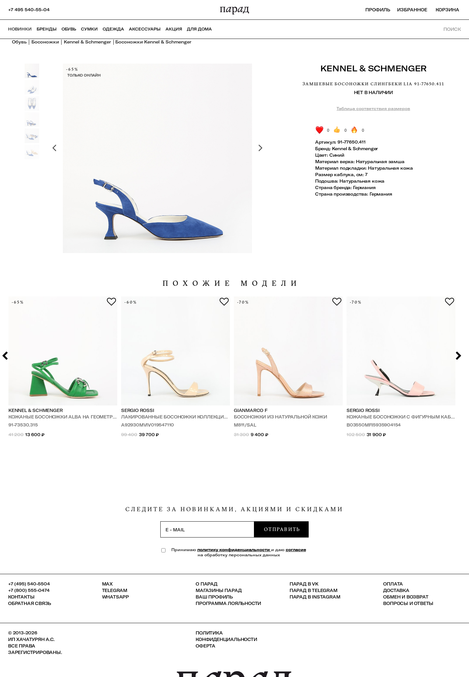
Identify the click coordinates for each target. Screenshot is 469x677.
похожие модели (232, 283)
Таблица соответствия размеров (373, 108)
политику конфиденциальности (234, 549)
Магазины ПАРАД (218, 590)
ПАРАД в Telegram (313, 590)
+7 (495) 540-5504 (29, 583)
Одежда (113, 29)
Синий (336, 155)
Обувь (69, 29)
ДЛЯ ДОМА (199, 29)
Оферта (205, 645)
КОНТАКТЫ (21, 596)
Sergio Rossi (137, 410)
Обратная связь (29, 603)
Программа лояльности (228, 603)
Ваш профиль (214, 596)
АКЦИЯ (174, 29)
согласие (296, 549)
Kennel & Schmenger (373, 68)
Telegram (114, 590)
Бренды (47, 29)
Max (107, 583)
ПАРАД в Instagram (315, 596)
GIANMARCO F (251, 410)
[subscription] (207, 529)
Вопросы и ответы (408, 603)
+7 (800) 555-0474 (29, 590)
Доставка (396, 590)
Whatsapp (115, 596)
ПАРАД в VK (304, 583)
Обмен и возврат (405, 596)
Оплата (393, 583)
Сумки (89, 29)
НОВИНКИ (20, 29)
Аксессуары (145, 29)
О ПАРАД (206, 583)
